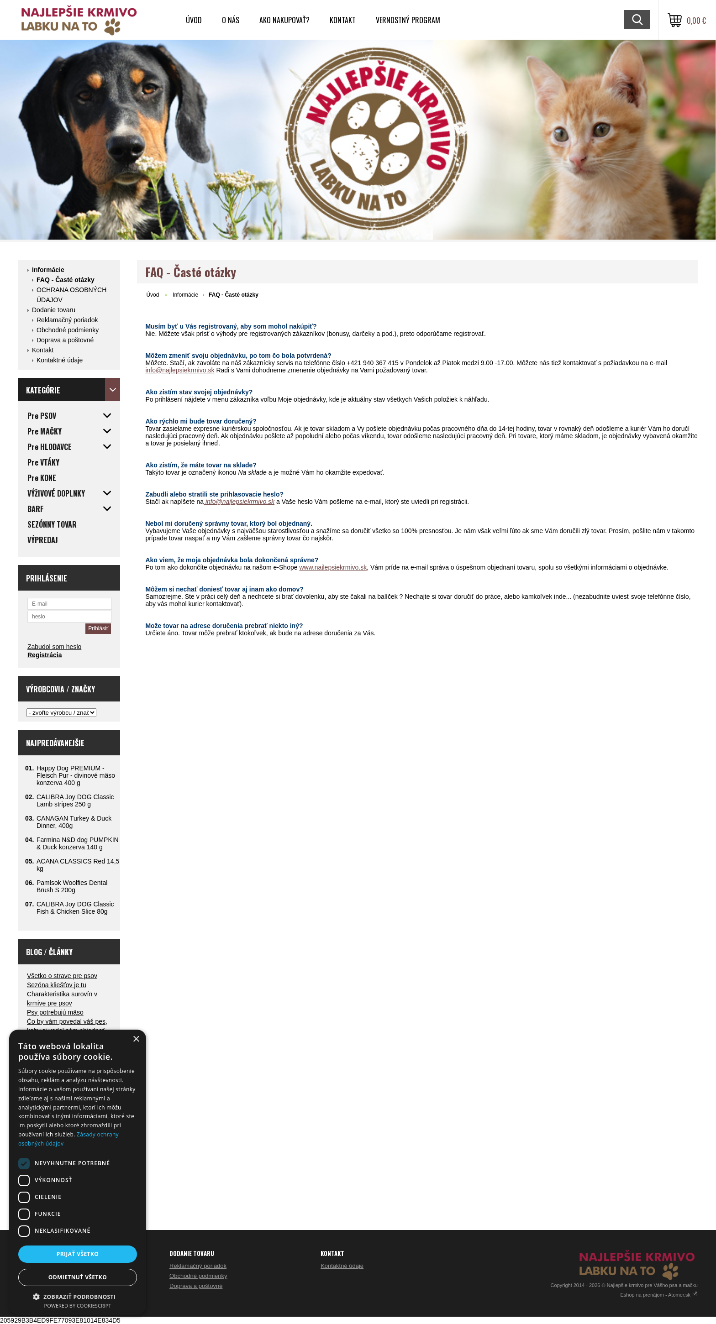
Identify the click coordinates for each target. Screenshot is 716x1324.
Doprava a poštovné (65, 340)
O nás (230, 20)
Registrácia (44, 655)
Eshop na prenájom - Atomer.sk (659, 1295)
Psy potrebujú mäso (55, 1012)
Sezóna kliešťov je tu (56, 985)
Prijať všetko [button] (78, 1254)
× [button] (135, 1039)
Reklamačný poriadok (67, 320)
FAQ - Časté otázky (66, 279)
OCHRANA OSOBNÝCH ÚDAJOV (71, 295)
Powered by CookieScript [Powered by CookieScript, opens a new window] (77, 1305)
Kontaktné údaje (60, 360)
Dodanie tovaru (53, 310)
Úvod (194, 20)
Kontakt (343, 20)
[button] (77, 1296)
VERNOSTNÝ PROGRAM (408, 20)
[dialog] (77, 1172)
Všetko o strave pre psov (62, 975)
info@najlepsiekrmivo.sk (179, 370)
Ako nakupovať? (284, 20)
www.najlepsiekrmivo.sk (333, 567)
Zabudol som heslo (54, 646)
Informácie (48, 269)
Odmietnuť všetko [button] (77, 1277)
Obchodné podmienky (68, 330)
